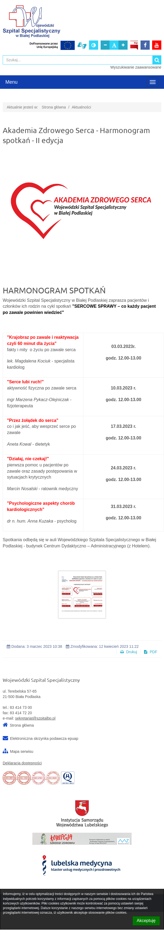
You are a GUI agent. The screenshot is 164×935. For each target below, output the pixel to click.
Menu (11, 82)
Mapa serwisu (21, 751)
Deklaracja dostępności (22, 763)
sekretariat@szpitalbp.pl (35, 718)
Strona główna (54, 107)
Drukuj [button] (128, 652)
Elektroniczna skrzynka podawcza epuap (44, 738)
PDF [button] (150, 652)
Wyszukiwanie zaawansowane (135, 67)
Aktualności (81, 107)
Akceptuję (146, 920)
